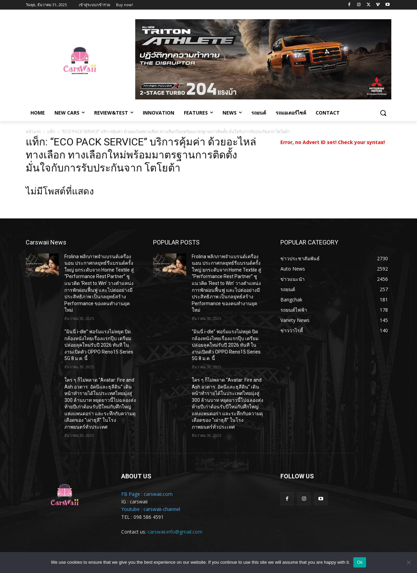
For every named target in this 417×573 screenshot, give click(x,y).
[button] (383, 113)
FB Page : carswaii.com (147, 494)
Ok (360, 562)
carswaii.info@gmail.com (175, 531)
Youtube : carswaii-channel (150, 509)
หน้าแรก (33, 131)
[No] (408, 562)
